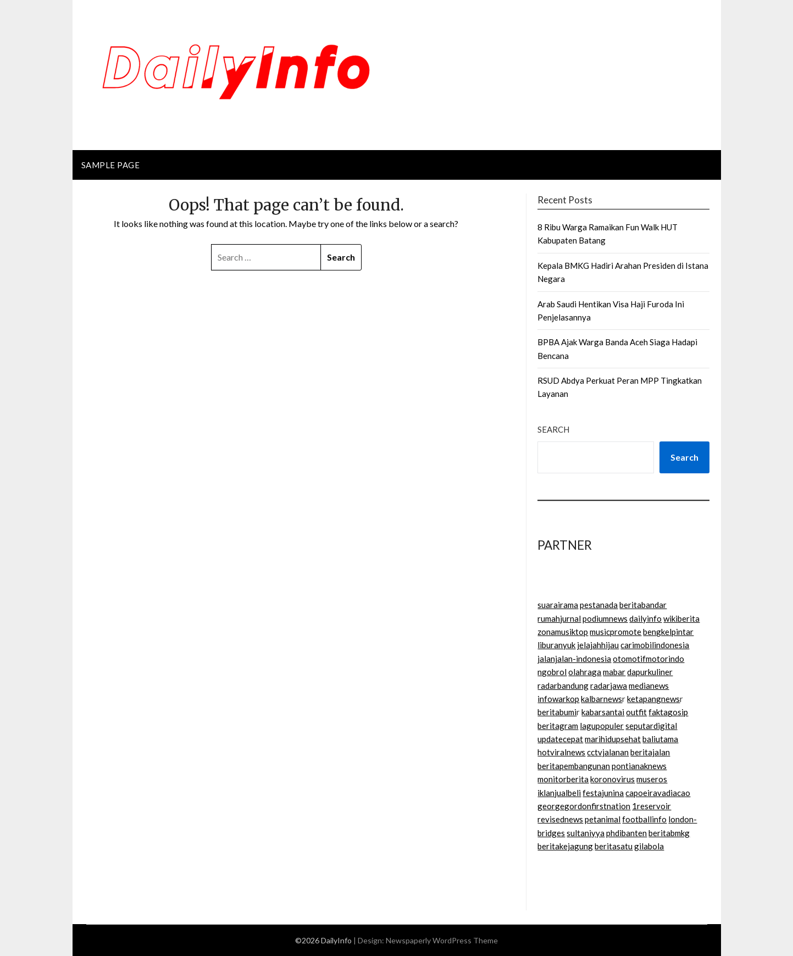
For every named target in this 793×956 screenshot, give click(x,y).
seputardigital (651, 726)
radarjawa (608, 685)
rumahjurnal (559, 618)
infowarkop (558, 699)
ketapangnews (653, 699)
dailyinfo (645, 618)
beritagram (557, 726)
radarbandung (563, 685)
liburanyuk (556, 645)
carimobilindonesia (654, 645)
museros (651, 779)
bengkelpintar (668, 632)
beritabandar (643, 605)
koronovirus (612, 779)
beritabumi (556, 712)
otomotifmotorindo (648, 659)
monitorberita (563, 779)
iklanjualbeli (559, 793)
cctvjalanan (608, 752)
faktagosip (668, 712)
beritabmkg (669, 833)
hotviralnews (561, 752)
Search (553, 429)
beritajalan (650, 752)
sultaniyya (586, 833)
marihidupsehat (613, 739)
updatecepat (560, 739)
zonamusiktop (562, 632)
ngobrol (552, 672)
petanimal (602, 819)
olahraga (584, 672)
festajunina (603, 793)
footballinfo (644, 819)
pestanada (599, 605)
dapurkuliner (650, 672)
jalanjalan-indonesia (574, 659)
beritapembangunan (573, 766)
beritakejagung (565, 846)
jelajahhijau (598, 645)
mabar (614, 672)
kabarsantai (602, 712)
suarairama (557, 605)
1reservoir (651, 806)
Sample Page (110, 165)
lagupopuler (602, 726)
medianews (649, 685)
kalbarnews (601, 699)
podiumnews (605, 618)
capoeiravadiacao (657, 793)
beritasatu (614, 846)
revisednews (560, 819)
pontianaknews (639, 766)
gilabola (649, 846)
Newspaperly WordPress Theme (442, 940)
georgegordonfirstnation (583, 806)
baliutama (660, 739)
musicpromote (615, 632)
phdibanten (626, 833)
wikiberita (681, 618)
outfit (636, 712)
